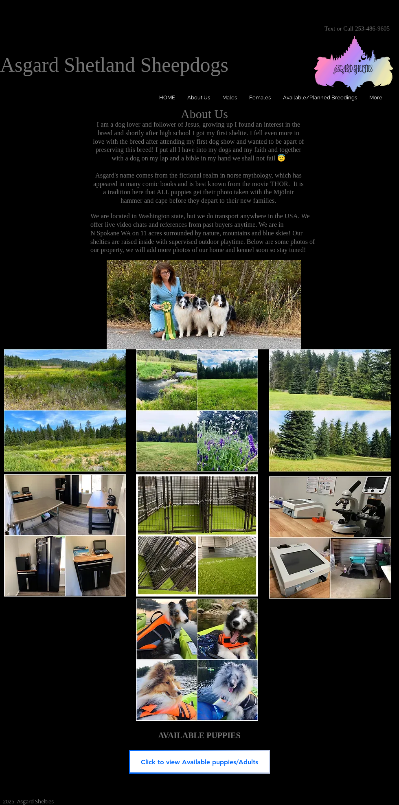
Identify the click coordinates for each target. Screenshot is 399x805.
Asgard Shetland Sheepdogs (114, 64)
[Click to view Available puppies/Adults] (199, 762)
